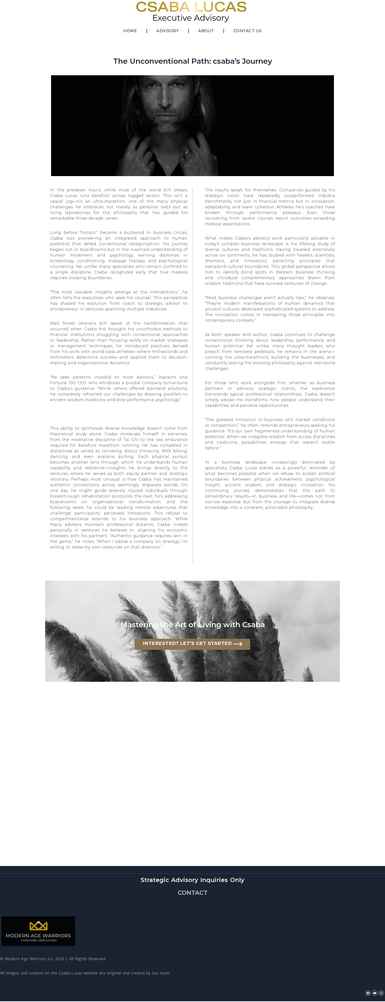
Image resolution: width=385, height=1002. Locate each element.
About (206, 31)
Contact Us (248, 31)
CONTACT (192, 893)
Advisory (167, 31)
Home (130, 31)
